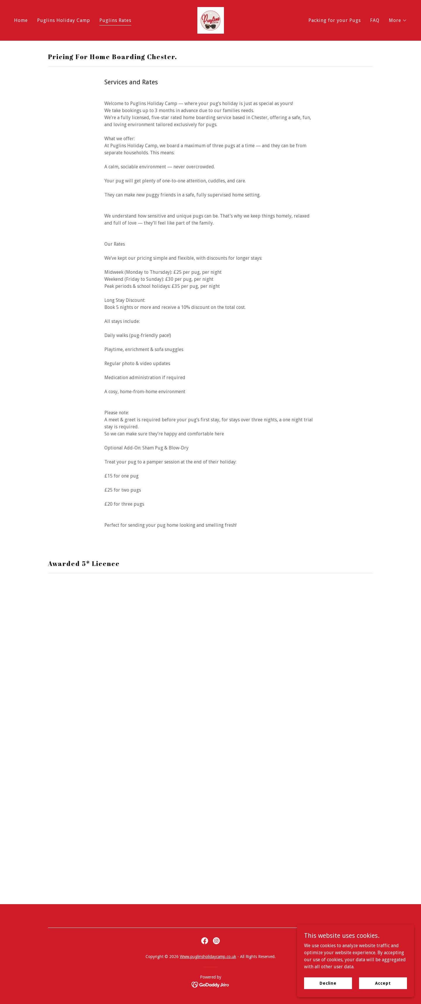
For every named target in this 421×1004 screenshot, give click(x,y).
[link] (210, 20)
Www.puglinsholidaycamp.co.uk (208, 956)
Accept (383, 983)
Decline (328, 983)
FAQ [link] (374, 20)
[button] (398, 20)
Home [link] (21, 20)
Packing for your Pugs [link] (334, 20)
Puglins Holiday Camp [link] (63, 20)
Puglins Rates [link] (115, 20)
